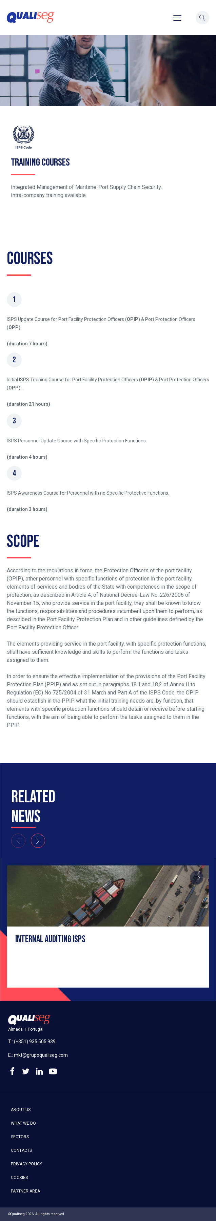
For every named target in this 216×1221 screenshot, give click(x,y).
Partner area (25, 1191)
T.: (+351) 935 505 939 (32, 1041)
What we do (23, 1123)
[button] (202, 17)
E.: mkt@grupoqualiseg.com (38, 1055)
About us (21, 1109)
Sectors (20, 1136)
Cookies (19, 1177)
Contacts (21, 1150)
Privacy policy (26, 1164)
